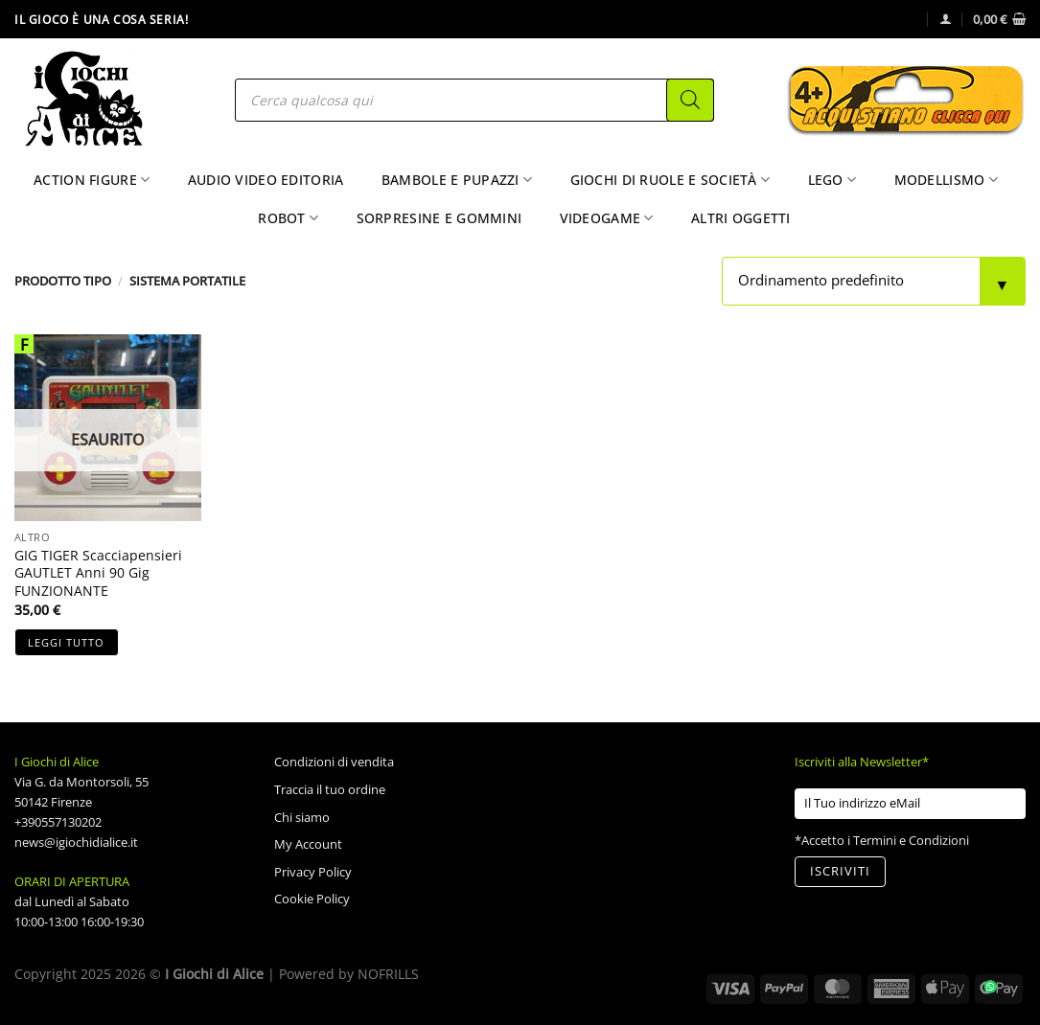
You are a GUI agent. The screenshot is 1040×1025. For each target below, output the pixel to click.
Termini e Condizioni (911, 840)
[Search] (690, 100)
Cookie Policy (312, 898)
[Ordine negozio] (874, 281)
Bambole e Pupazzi (456, 180)
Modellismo (946, 180)
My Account (308, 844)
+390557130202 (58, 822)
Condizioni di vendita (334, 761)
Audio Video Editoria (266, 180)
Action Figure (92, 180)
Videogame (607, 218)
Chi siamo (302, 817)
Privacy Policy (313, 871)
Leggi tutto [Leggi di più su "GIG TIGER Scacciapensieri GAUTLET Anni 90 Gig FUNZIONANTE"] (66, 642)
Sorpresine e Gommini (439, 218)
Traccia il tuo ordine (329, 789)
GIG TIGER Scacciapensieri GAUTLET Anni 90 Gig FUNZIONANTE (98, 573)
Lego (832, 180)
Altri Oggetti (741, 218)
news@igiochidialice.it (76, 842)
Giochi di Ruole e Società (670, 180)
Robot (288, 218)
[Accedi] (945, 19)
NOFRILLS (388, 974)
